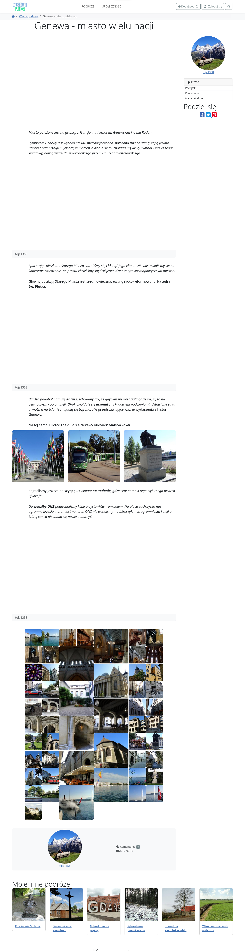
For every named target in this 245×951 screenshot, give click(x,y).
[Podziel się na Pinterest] (214, 114)
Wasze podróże (28, 16)
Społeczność (111, 6)
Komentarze (192, 93)
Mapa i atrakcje (194, 98)
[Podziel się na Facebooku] (202, 114)
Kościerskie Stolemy (27, 926)
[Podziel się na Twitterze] (209, 114)
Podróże (87, 6)
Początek (190, 88)
